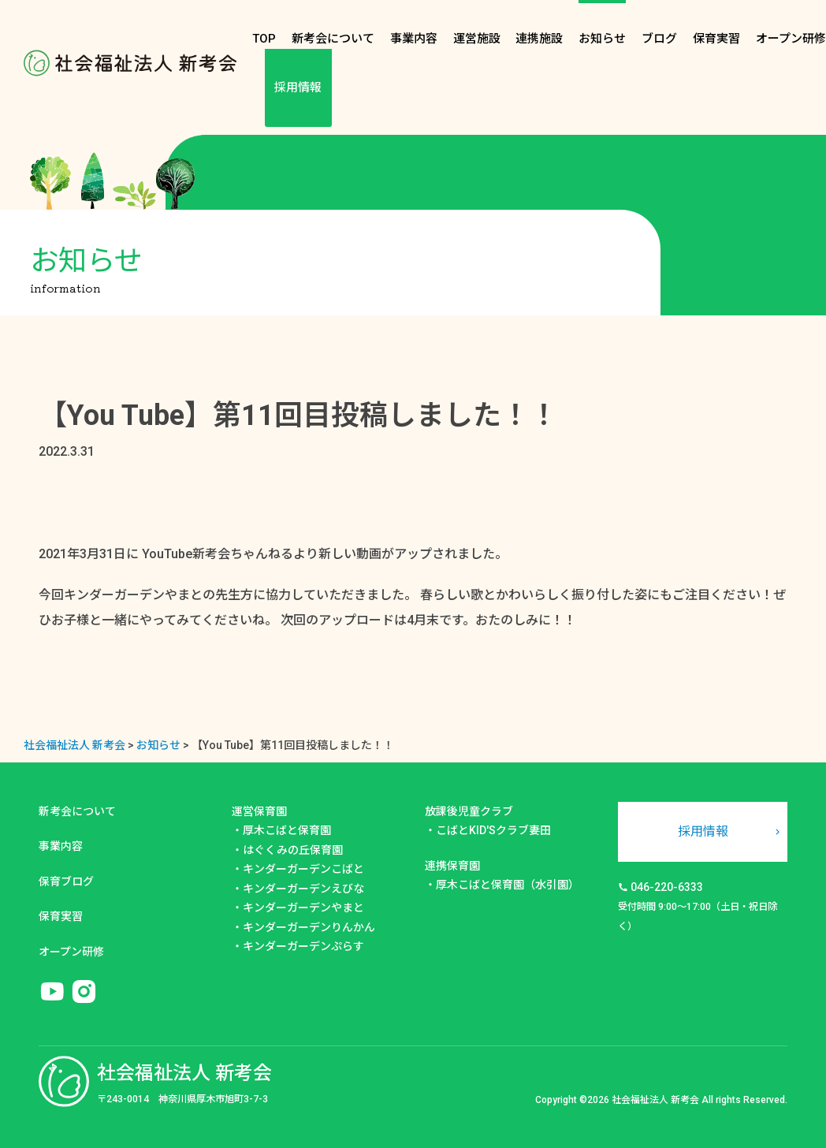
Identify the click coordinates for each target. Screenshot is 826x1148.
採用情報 (298, 87)
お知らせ (602, 39)
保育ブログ (66, 881)
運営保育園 (259, 811)
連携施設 (539, 39)
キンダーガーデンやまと (303, 907)
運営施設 (476, 39)
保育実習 (716, 39)
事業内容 (413, 39)
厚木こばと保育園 (287, 830)
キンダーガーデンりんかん (309, 927)
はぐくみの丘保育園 (293, 850)
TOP (264, 39)
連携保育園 (452, 865)
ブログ (659, 39)
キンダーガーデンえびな (303, 888)
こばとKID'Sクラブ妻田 (493, 830)
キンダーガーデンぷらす (303, 946)
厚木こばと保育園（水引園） (507, 884)
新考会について (333, 39)
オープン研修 (791, 39)
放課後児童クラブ (469, 811)
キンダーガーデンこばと (303, 869)
